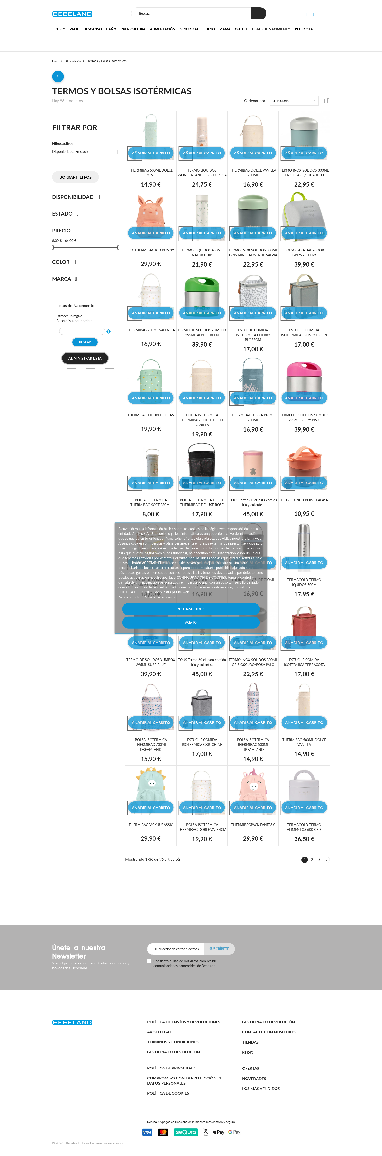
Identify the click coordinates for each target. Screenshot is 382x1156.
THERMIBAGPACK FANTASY (253, 845)
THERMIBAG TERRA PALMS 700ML (253, 429)
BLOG (247, 1052)
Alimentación (162, 29)
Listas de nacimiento (271, 29)
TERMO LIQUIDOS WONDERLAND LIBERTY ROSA (202, 177)
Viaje (74, 29)
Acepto (227, 615)
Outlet (241, 29)
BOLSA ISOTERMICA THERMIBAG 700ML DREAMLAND (151, 766)
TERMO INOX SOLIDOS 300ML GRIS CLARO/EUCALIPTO (304, 177)
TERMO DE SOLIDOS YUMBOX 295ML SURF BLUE (150, 681)
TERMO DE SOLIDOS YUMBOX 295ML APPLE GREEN (202, 346)
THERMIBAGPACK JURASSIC (150, 848)
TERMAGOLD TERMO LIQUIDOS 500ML (304, 593)
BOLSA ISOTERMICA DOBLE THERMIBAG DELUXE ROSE (202, 514)
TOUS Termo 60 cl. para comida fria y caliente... (253, 514)
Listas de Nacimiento (79, 307)
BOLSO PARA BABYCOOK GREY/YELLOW (304, 259)
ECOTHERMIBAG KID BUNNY (151, 259)
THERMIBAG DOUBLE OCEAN (150, 429)
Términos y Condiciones (173, 1042)
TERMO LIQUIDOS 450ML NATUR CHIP (202, 259)
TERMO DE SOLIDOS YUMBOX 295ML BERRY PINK (304, 431)
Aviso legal (159, 1032)
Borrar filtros (75, 179)
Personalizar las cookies (166, 603)
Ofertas (250, 1068)
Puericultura (133, 29)
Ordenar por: (255, 102)
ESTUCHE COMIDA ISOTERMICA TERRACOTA (304, 678)
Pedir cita (304, 29)
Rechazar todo (155, 615)
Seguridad (190, 29)
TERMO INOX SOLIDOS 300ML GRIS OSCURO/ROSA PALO (253, 681)
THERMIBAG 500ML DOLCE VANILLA (304, 763)
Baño (111, 29)
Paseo (59, 29)
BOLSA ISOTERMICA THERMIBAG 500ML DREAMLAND (253, 766)
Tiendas (250, 1042)
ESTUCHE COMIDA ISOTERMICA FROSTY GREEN (304, 346)
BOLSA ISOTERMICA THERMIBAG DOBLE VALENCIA (202, 850)
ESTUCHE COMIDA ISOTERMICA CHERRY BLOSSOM (253, 346)
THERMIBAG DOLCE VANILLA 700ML (253, 174)
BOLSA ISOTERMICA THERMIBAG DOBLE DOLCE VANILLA (202, 431)
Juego (209, 29)
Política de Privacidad (171, 1068)
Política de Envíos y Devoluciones (183, 1022)
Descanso (92, 29)
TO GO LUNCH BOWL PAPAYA (304, 514)
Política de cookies (132, 603)
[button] (307, 14)
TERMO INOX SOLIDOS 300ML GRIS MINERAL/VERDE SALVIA (253, 261)
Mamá (224, 29)
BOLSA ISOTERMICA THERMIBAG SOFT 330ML (151, 514)
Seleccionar (281, 102)
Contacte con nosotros (269, 1032)
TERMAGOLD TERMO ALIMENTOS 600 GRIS (304, 848)
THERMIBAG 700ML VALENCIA (151, 344)
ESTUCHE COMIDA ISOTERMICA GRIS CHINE (202, 763)
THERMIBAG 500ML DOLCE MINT (150, 174)
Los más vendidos (261, 1088)
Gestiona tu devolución (173, 1052)
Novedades (254, 1078)
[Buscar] (190, 13)
